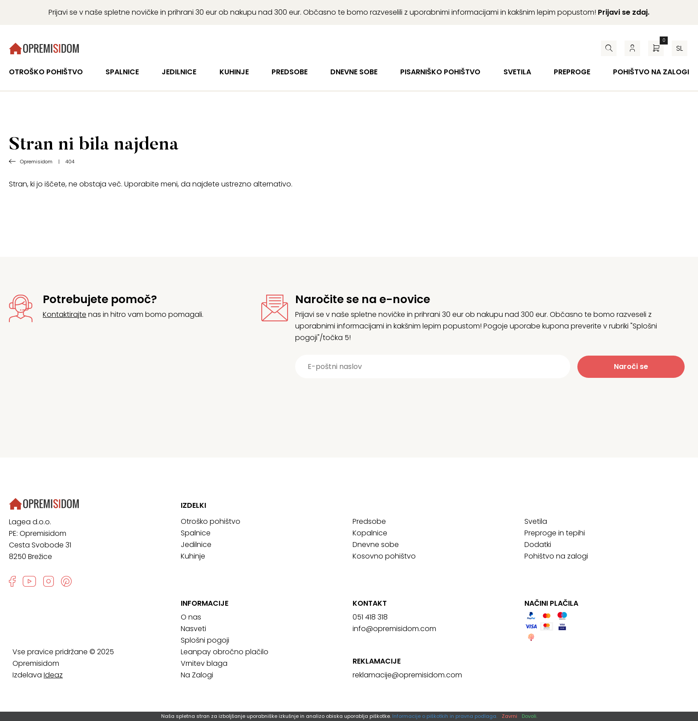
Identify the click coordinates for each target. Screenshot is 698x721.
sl (679, 48)
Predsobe (290, 72)
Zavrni (509, 716)
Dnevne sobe (353, 72)
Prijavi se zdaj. (623, 12)
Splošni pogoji (205, 640)
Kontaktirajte (64, 314)
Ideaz (53, 675)
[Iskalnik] (609, 48)
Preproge (572, 72)
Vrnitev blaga (204, 663)
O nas (191, 617)
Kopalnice (370, 533)
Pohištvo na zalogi (651, 72)
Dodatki (537, 544)
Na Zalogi (197, 675)
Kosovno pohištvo (384, 556)
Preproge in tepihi (554, 533)
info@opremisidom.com (394, 629)
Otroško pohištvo (46, 72)
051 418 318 (370, 617)
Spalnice (122, 72)
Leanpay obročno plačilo (224, 652)
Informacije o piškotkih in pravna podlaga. (444, 716)
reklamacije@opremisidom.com (407, 675)
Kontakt (370, 603)
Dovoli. (529, 716)
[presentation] (475, 400)
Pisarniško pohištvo (440, 72)
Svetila (517, 72)
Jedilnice (179, 72)
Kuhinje (234, 72)
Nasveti (193, 629)
